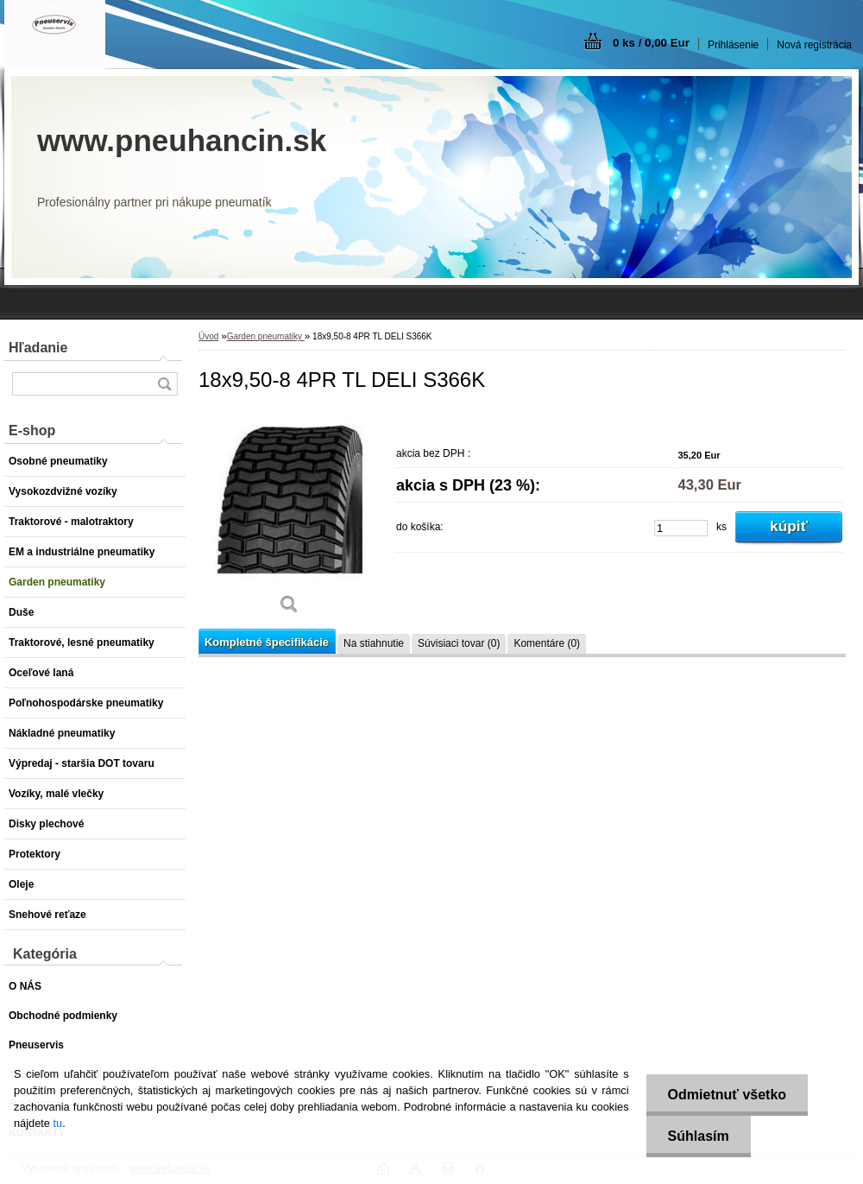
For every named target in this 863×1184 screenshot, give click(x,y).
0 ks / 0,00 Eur (651, 42)
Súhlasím (698, 1136)
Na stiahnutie (373, 643)
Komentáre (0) (546, 643)
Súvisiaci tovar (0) (459, 643)
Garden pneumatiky (266, 336)
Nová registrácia (814, 45)
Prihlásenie (733, 45)
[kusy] (681, 528)
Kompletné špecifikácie (267, 642)
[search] (164, 384)
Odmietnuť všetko (727, 1094)
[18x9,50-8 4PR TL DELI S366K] (289, 517)
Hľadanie (38, 347)
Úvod (208, 336)
